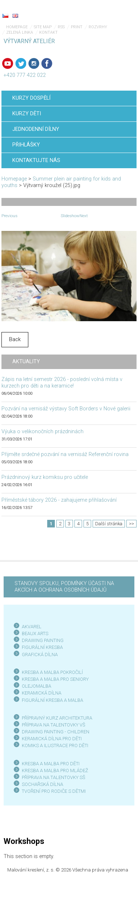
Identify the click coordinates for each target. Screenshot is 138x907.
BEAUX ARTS (35, 633)
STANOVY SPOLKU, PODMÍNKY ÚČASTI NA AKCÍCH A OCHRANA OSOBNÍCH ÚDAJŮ (64, 586)
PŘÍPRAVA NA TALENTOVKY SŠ (53, 777)
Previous (9, 215)
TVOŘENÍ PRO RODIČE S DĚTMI (54, 791)
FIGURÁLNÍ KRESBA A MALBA (52, 700)
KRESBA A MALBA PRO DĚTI (51, 763)
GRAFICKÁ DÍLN (38, 654)
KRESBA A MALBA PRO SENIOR (54, 679)
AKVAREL (31, 626)
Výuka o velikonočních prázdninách (42, 431)
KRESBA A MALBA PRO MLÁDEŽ (55, 770)
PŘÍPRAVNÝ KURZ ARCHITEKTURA (57, 718)
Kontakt (48, 32)
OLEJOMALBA (36, 686)
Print (76, 27)
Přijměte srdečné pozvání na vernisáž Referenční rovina (65, 454)
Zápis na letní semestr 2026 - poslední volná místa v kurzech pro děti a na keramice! (61, 382)
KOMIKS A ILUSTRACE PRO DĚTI (55, 745)
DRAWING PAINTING (43, 640)
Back (15, 339)
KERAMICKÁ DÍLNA (41, 693)
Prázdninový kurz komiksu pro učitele (44, 477)
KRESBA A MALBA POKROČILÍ (52, 672)
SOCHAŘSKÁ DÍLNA (42, 784)
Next (84, 215)
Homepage (17, 27)
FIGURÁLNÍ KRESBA (42, 647)
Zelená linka (19, 32)
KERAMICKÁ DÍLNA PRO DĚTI (52, 738)
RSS (61, 27)
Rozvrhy (98, 27)
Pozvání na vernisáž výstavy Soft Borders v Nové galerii (65, 409)
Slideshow (70, 215)
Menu (118, 11)
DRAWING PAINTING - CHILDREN (55, 731)
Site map (43, 27)
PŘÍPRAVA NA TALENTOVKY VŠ (53, 725)
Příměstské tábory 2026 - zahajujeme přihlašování (59, 500)
